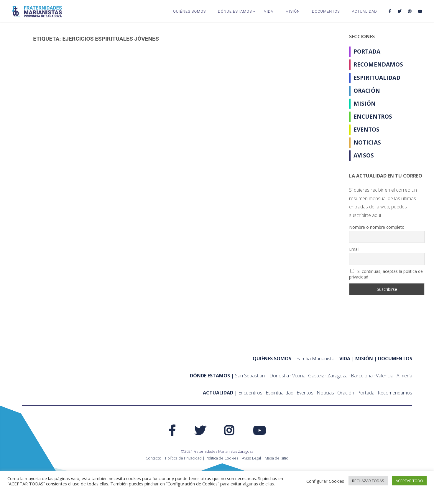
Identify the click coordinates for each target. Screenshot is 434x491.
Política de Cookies (222, 458)
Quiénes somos (272, 358)
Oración (367, 90)
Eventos (366, 129)
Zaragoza (337, 375)
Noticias (367, 142)
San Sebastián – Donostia (262, 375)
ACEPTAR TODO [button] (409, 480)
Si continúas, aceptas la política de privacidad (386, 274)
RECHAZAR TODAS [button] (368, 480)
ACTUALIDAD (218, 392)
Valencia (384, 375)
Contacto (153, 458)
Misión (365, 103)
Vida (344, 358)
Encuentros (373, 116)
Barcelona (362, 375)
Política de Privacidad (183, 458)
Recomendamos (378, 64)
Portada (367, 51)
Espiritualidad (377, 78)
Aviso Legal (251, 458)
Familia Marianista (315, 358)
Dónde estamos (210, 375)
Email (354, 249)
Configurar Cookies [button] (325, 481)
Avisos (364, 155)
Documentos (395, 358)
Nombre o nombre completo (377, 227)
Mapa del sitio (276, 458)
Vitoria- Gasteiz (308, 375)
